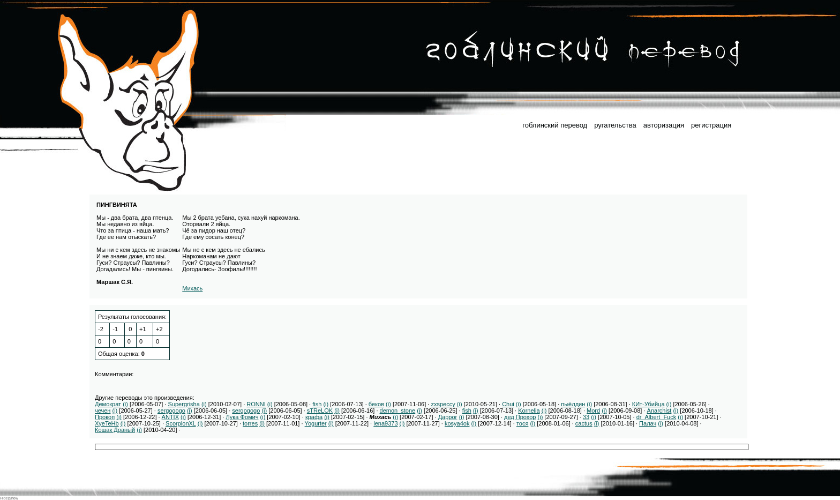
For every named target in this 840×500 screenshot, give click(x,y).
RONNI (255, 404)
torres (250, 423)
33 (586, 417)
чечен (102, 410)
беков (376, 404)
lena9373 (385, 423)
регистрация (711, 125)
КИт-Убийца (648, 404)
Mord (593, 410)
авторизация (663, 125)
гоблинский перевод (554, 125)
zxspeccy (443, 404)
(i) (125, 404)
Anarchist (659, 410)
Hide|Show (9, 498)
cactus (583, 423)
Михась (192, 288)
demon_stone (398, 410)
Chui (508, 404)
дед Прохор (520, 417)
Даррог (448, 417)
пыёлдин (573, 404)
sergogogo (171, 410)
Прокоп (105, 417)
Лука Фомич (242, 417)
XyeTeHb (107, 423)
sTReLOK (320, 410)
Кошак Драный (115, 430)
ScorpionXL (181, 423)
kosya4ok (457, 423)
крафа (313, 417)
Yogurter (316, 423)
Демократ (108, 404)
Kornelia (528, 410)
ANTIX (170, 417)
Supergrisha (184, 404)
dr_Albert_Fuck (656, 417)
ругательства (615, 125)
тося (522, 423)
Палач (647, 423)
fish (316, 404)
